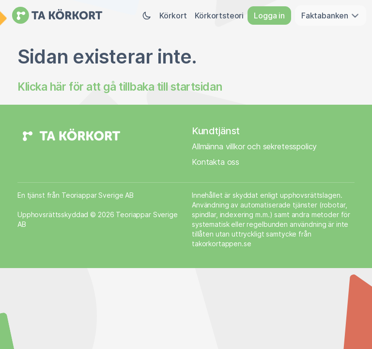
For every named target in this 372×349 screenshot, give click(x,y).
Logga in (269, 15)
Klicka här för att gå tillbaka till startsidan (119, 86)
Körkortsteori (219, 15)
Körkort (173, 15)
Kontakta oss (215, 162)
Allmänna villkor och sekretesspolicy (254, 146)
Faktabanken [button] (330, 15)
